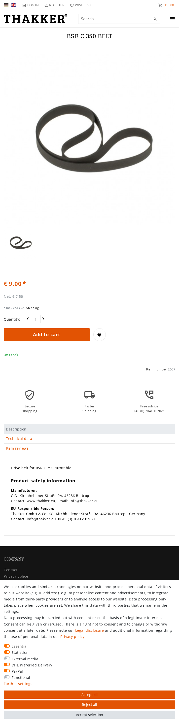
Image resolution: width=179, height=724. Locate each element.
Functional (21, 677)
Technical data (19, 438)
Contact (10, 569)
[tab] (89, 429)
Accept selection (89, 714)
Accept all (89, 694)
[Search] (155, 19)
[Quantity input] (36, 319)
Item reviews (17, 448)
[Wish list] (79, 5)
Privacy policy (72, 636)
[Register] (54, 5)
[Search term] (119, 19)
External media (25, 659)
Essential (20, 646)
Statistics (20, 652)
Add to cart (46, 334)
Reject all (89, 704)
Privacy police (16, 576)
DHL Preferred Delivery (32, 665)
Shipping (32, 308)
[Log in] (30, 5)
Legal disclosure (89, 630)
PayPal (17, 671)
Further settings (18, 683)
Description (16, 429)
